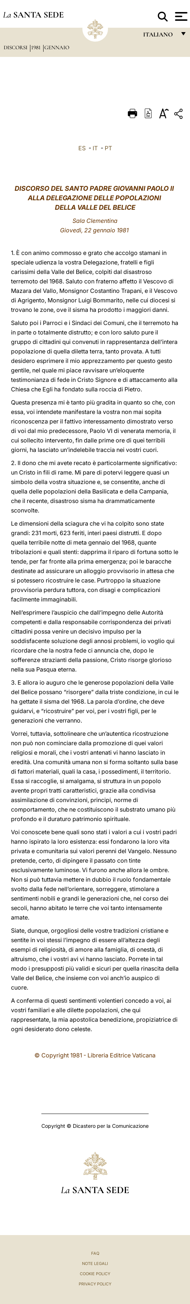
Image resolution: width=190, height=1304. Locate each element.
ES (82, 148)
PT (108, 148)
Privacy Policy (95, 1283)
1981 (36, 47)
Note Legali (95, 1263)
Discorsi (16, 47)
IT (95, 148)
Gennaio (56, 47)
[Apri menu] (180, 16)
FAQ (95, 1253)
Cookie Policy (95, 1273)
